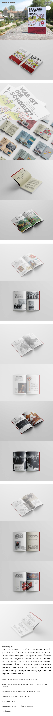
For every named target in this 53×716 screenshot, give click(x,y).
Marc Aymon (9, 3)
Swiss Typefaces (27, 706)
